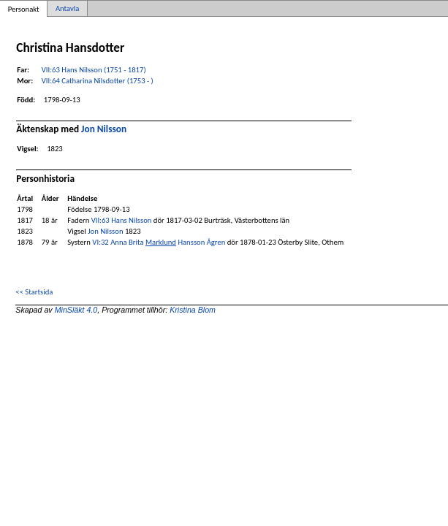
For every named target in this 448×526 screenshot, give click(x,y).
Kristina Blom (193, 309)
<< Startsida (34, 292)
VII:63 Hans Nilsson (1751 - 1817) (94, 70)
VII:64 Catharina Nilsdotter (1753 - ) (97, 80)
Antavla (67, 8)
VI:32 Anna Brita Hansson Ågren (158, 242)
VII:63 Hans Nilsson (121, 220)
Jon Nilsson (103, 129)
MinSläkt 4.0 (76, 309)
